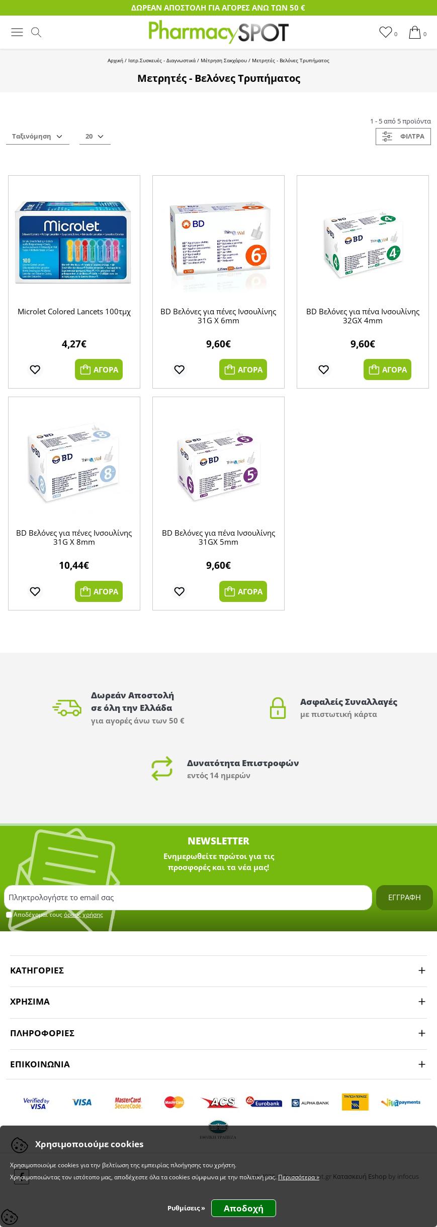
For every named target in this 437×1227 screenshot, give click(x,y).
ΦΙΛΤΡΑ (403, 137)
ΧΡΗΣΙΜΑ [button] (30, 1001)
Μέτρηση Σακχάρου (224, 60)
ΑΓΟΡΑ (98, 369)
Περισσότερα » (298, 1177)
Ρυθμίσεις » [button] (186, 1207)
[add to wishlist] (35, 369)
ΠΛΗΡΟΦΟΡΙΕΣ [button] (42, 1033)
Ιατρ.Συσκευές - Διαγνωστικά (162, 60)
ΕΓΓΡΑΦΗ (404, 897)
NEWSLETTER (218, 840)
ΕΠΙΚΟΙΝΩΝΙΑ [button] (40, 1064)
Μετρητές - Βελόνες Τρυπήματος (290, 60)
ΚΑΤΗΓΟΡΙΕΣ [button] (37, 970)
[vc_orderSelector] (37, 137)
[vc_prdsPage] (95, 137)
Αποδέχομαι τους (58, 914)
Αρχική (115, 60)
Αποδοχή (244, 1208)
